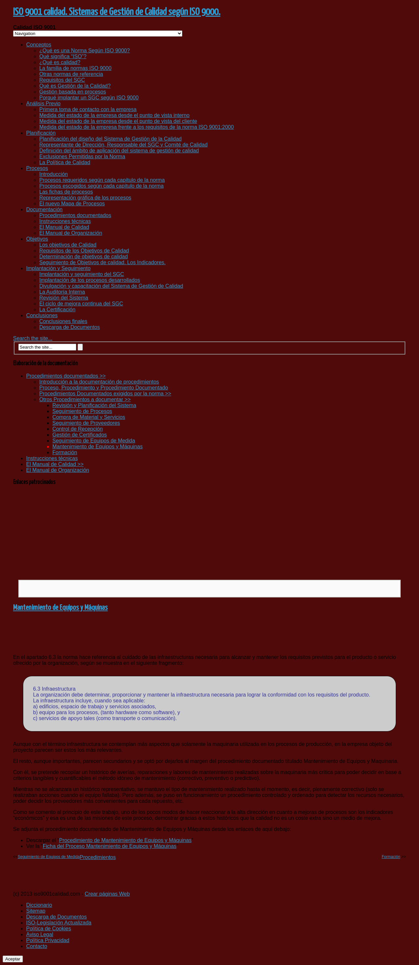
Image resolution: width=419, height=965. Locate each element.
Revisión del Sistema (63, 298)
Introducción (53, 174)
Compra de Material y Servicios (88, 417)
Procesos (37, 168)
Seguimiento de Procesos (82, 411)
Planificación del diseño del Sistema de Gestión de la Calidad (110, 139)
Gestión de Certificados (79, 435)
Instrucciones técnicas (65, 221)
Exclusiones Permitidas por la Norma (82, 156)
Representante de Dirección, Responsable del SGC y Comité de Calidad (123, 144)
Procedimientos (98, 857)
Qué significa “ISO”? (62, 56)
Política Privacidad (47, 940)
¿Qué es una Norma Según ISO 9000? (84, 50)
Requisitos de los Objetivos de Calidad (84, 250)
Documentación (44, 209)
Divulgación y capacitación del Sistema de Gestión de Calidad (111, 286)
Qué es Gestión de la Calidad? (75, 86)
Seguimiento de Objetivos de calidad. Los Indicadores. (102, 262)
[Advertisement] (209, 532)
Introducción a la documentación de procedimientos (99, 382)
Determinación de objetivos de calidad (83, 256)
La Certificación (57, 309)
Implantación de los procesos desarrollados (89, 280)
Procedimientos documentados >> (66, 376)
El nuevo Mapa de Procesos (72, 203)
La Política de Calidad (64, 162)
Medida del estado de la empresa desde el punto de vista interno (114, 115)
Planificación (41, 133)
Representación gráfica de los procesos (85, 197)
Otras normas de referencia (71, 74)
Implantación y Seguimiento (58, 268)
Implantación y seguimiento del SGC (81, 274)
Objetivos (37, 239)
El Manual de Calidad (64, 227)
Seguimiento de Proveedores (86, 423)
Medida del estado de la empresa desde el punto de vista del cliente (118, 121)
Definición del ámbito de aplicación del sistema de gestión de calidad (119, 150)
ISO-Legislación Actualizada (58, 922)
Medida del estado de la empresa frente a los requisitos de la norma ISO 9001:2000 (136, 127)
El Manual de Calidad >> (54, 464)
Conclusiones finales (63, 321)
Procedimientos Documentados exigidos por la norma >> (105, 393)
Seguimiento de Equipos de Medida (93, 440)
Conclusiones (42, 315)
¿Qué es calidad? (59, 62)
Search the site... (32, 338)
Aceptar (12, 958)
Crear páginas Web (107, 894)
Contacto (36, 946)
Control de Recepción (77, 429)
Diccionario (39, 905)
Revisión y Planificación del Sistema (94, 405)
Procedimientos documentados (75, 215)
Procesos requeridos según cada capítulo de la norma (102, 180)
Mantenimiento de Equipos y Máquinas (97, 446)
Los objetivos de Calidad (67, 245)
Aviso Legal (39, 934)
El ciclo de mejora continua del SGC (81, 303)
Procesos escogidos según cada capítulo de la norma (101, 186)
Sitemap (36, 911)
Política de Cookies (48, 928)
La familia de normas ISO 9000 (75, 68)
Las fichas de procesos (66, 192)
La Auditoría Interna (62, 292)
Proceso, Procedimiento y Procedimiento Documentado (103, 387)
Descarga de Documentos (69, 327)
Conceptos (38, 44)
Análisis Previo (43, 103)
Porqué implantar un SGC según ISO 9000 (88, 97)
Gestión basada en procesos (72, 92)
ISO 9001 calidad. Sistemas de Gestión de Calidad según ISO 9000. (116, 12)
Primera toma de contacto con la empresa (88, 109)
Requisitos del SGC (62, 80)
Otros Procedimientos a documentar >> (85, 399)
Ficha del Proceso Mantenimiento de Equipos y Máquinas (109, 846)
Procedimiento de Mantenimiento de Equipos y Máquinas (125, 840)
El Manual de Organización (70, 233)
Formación (64, 452)
